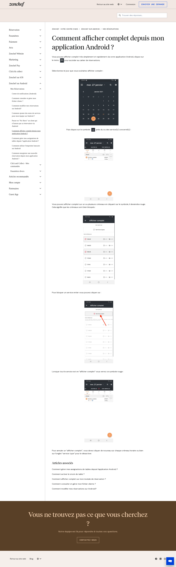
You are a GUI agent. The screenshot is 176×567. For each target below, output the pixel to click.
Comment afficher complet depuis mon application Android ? (26, 132)
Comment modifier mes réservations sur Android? (74, 488)
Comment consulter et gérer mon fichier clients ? (74, 484)
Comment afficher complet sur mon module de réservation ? (79, 479)
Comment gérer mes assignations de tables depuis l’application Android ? (85, 469)
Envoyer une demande (153, 4)
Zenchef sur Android (90, 29)
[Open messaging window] (170, 561)
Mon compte (14, 182)
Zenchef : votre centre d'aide (65, 29)
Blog (31, 559)
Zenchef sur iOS (16, 77)
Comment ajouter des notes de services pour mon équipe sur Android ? (26, 114)
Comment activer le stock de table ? (68, 474)
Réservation (14, 30)
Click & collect (15, 71)
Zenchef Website (16, 53)
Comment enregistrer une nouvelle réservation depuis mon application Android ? (25, 156)
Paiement (13, 42)
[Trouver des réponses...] (142, 15)
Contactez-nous (88, 540)
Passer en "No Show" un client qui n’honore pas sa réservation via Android (24, 123)
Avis (11, 47)
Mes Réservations (111, 29)
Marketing (13, 59)
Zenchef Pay (14, 65)
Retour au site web (105, 4)
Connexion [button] (130, 4)
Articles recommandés (19, 176)
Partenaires (14, 188)
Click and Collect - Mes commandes (19, 164)
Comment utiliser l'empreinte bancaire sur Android (26, 147)
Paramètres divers (17, 171)
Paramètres (14, 36)
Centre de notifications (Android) (24, 94)
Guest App (13, 194)
